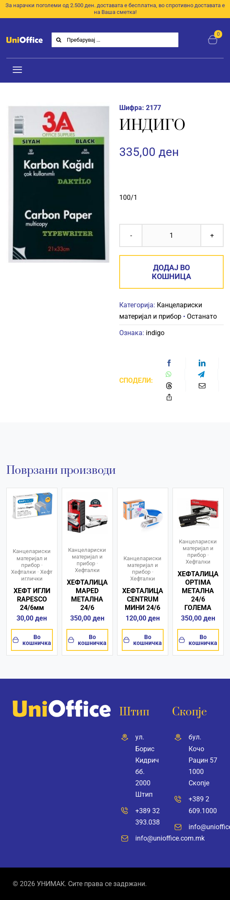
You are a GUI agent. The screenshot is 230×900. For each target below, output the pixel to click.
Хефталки (23, 572)
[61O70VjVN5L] (32, 496)
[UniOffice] (24, 40)
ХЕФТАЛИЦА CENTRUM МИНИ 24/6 (142, 599)
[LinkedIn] (202, 363)
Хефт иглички (37, 575)
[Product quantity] (171, 235)
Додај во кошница (171, 272)
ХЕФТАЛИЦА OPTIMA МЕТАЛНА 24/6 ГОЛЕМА (198, 591)
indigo (155, 333)
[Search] (59, 39)
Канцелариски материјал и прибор (32, 558)
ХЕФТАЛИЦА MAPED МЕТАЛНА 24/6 (87, 595)
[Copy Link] (169, 397)
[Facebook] (169, 363)
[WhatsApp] (169, 374)
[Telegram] (201, 374)
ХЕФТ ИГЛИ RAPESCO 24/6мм (32, 599)
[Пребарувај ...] (115, 39)
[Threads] (169, 386)
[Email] (202, 386)
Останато (202, 316)
